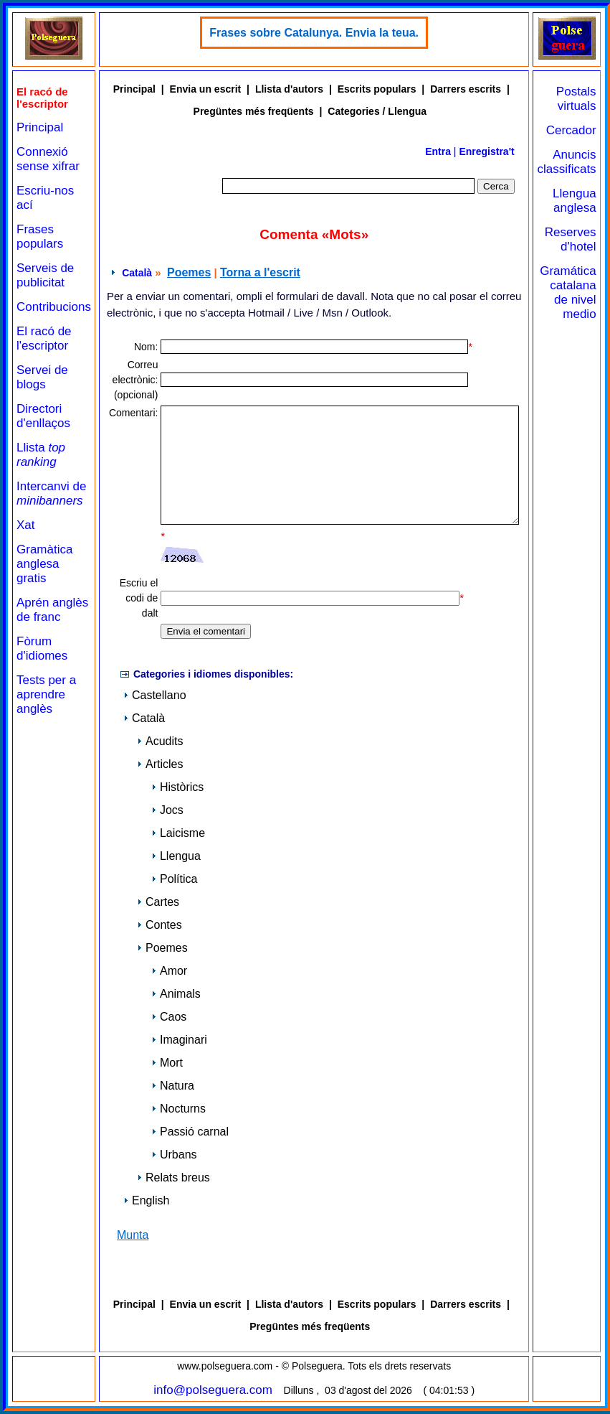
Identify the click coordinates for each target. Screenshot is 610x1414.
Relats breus (173, 1177)
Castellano (154, 695)
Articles (160, 764)
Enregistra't (486, 151)
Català (137, 272)
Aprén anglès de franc (52, 610)
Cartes (158, 902)
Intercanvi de (51, 493)
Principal (39, 127)
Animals (176, 994)
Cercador (571, 130)
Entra (438, 151)
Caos (168, 1017)
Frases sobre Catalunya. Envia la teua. (314, 33)
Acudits (160, 741)
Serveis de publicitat (45, 275)
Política (174, 879)
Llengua (176, 856)
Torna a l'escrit (260, 272)
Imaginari (179, 1040)
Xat (25, 525)
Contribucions (53, 307)
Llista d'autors (289, 89)
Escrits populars (377, 89)
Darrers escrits (465, 89)
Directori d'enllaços (43, 416)
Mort (167, 1063)
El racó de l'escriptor (44, 338)
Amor (169, 971)
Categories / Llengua (377, 111)
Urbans (174, 1154)
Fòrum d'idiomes (41, 648)
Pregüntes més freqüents (254, 111)
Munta (132, 1235)
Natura (172, 1086)
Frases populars (39, 237)
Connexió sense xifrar (48, 159)
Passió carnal (190, 1131)
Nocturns (178, 1108)
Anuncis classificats (566, 162)
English (146, 1200)
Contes (159, 925)
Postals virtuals (576, 99)
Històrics (177, 787)
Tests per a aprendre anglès (46, 694)
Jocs (167, 810)
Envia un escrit (206, 89)
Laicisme (178, 833)
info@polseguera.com (212, 1390)
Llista (40, 455)
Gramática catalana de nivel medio (568, 292)
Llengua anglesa (574, 201)
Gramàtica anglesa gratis (44, 564)
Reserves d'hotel (570, 239)
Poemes (189, 272)
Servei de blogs (42, 377)
